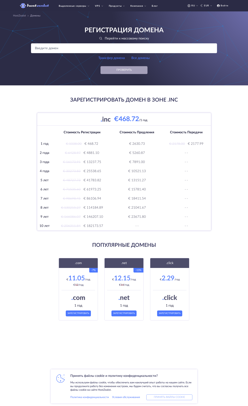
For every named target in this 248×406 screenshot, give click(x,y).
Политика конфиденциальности (89, 397)
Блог (155, 6)
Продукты (117, 6)
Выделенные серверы (74, 6)
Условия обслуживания (126, 397)
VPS (99, 6)
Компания (138, 6)
